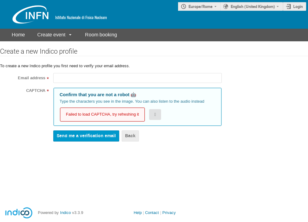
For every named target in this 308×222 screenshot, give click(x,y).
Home (18, 34)
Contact (152, 212)
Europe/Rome (200, 6)
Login (298, 6)
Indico (65, 212)
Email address (31, 78)
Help (138, 212)
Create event (51, 34)
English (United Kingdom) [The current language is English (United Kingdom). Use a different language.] (253, 6)
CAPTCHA (35, 90)
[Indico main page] (53, 14)
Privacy (169, 212)
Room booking (101, 34)
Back (130, 136)
